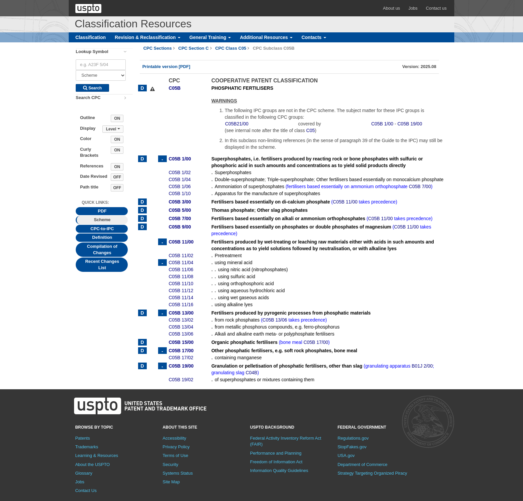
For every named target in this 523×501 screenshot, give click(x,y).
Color (85, 138)
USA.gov (346, 455)
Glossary (83, 473)
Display (87, 128)
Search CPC (88, 97)
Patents (82, 438)
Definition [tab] (102, 237)
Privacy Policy (176, 446)
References (91, 165)
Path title (89, 186)
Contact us (436, 8)
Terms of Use (175, 455)
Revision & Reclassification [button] (147, 37)
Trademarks (86, 446)
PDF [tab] (102, 210)
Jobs (412, 8)
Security (170, 464)
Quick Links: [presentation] (95, 202)
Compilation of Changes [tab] (102, 249)
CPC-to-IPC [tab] (102, 228)
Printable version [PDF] (166, 66)
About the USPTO (92, 464)
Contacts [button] (314, 37)
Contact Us (85, 490)
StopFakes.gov (352, 446)
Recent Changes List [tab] (102, 264)
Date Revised (93, 176)
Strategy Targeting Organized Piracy (372, 473)
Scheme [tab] (102, 219)
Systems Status (178, 473)
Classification (90, 37)
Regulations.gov (353, 438)
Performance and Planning (276, 453)
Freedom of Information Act (276, 461)
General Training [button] (210, 37)
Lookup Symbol (92, 51)
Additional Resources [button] (266, 37)
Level (113, 129)
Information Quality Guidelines (279, 470)
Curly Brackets (89, 152)
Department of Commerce (363, 464)
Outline (87, 117)
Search (92, 88)
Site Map (171, 481)
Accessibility (174, 438)
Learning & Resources (96, 455)
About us (391, 8)
